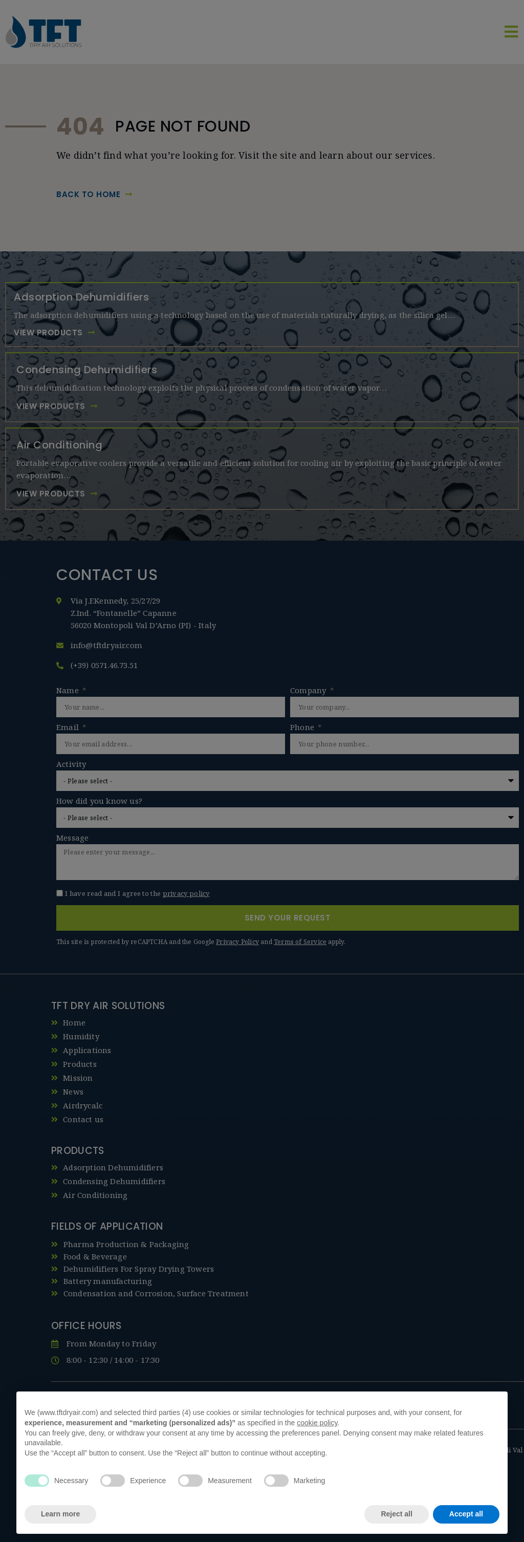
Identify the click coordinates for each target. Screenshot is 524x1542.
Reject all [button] (396, 1514)
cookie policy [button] (317, 1423)
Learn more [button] (60, 1514)
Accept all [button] (466, 1514)
